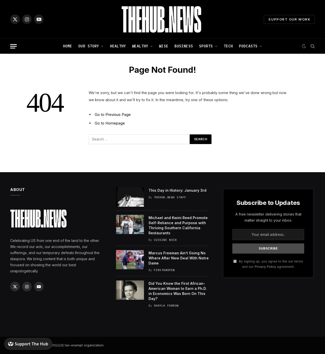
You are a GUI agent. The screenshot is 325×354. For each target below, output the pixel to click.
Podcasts (248, 46)
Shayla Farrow (166, 305)
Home (67, 46)
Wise (163, 46)
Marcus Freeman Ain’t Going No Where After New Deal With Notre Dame (179, 258)
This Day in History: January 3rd (177, 190)
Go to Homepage (110, 123)
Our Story (88, 46)
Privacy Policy (265, 267)
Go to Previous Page (113, 114)
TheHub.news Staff (170, 197)
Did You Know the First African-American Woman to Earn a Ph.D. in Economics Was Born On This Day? (178, 291)
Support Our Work (289, 19)
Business (183, 46)
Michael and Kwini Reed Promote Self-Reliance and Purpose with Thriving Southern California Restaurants (178, 225)
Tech (228, 46)
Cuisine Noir (165, 240)
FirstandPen (164, 270)
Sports (206, 46)
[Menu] (13, 46)
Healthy (118, 46)
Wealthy (140, 46)
